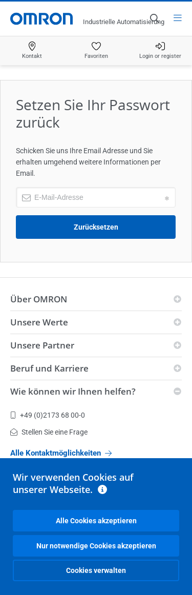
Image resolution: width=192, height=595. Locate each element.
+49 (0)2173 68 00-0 (47, 415)
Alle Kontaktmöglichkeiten (61, 453)
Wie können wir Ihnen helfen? (73, 391)
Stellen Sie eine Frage (49, 432)
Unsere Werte (39, 322)
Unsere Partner (42, 345)
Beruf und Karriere (49, 368)
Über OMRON (38, 299)
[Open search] (154, 18)
